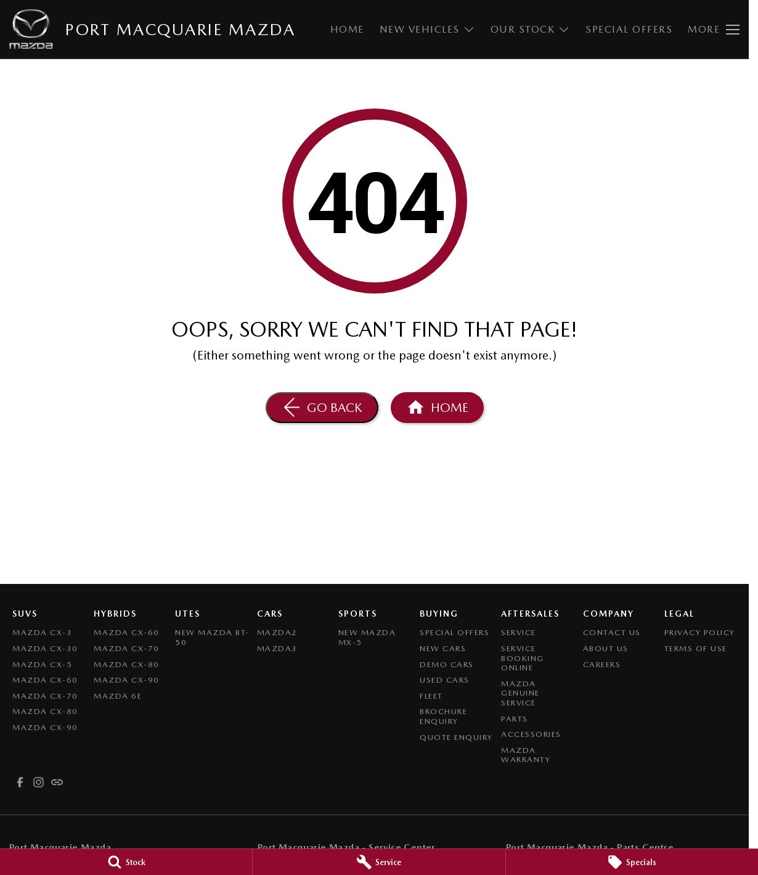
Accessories (531, 734)
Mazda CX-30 (45, 648)
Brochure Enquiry (443, 716)
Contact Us (612, 632)
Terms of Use (695, 648)
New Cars (443, 648)
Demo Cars (447, 664)
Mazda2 (277, 632)
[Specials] (632, 862)
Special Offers (628, 29)
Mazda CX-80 (45, 711)
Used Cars (445, 679)
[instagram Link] (38, 782)
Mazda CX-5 (42, 664)
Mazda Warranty (525, 755)
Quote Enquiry (456, 737)
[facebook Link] (20, 782)
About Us (606, 648)
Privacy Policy (699, 632)
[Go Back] (322, 407)
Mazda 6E (118, 695)
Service (518, 632)
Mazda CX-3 (42, 632)
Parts (514, 718)
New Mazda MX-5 (367, 637)
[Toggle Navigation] (714, 29)
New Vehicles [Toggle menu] (427, 29)
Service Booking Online (522, 658)
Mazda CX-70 (45, 695)
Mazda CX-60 (45, 679)
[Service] (379, 862)
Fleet (431, 695)
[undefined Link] (57, 782)
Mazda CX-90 (45, 727)
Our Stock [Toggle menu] (531, 29)
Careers (602, 664)
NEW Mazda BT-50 (212, 637)
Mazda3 (277, 648)
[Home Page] (437, 407)
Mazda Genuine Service (520, 693)
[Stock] (126, 862)
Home (347, 29)
